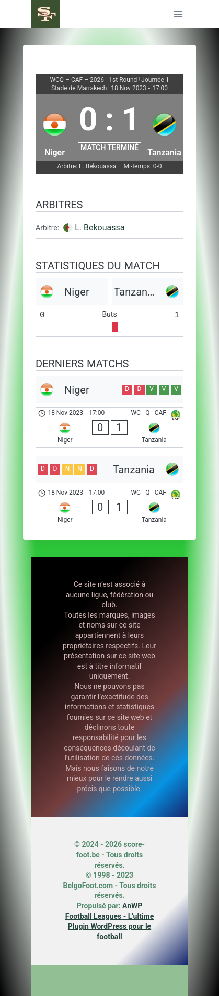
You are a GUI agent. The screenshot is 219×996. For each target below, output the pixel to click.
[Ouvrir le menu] (178, 14)
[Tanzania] (164, 127)
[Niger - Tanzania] (109, 427)
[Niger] (55, 127)
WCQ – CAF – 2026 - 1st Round (93, 79)
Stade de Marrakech (79, 88)
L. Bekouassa (99, 227)
